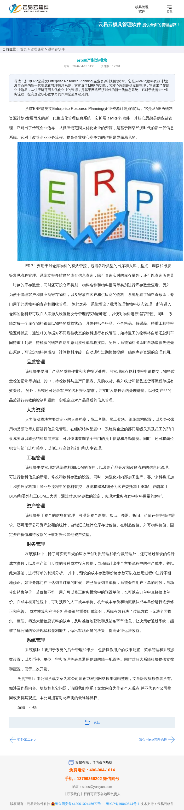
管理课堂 (37, 49)
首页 (23, 49)
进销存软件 (56, 49)
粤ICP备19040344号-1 (122, 804)
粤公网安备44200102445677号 (78, 804)
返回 (92, 722)
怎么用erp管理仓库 (157, 739)
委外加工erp (22, 739)
